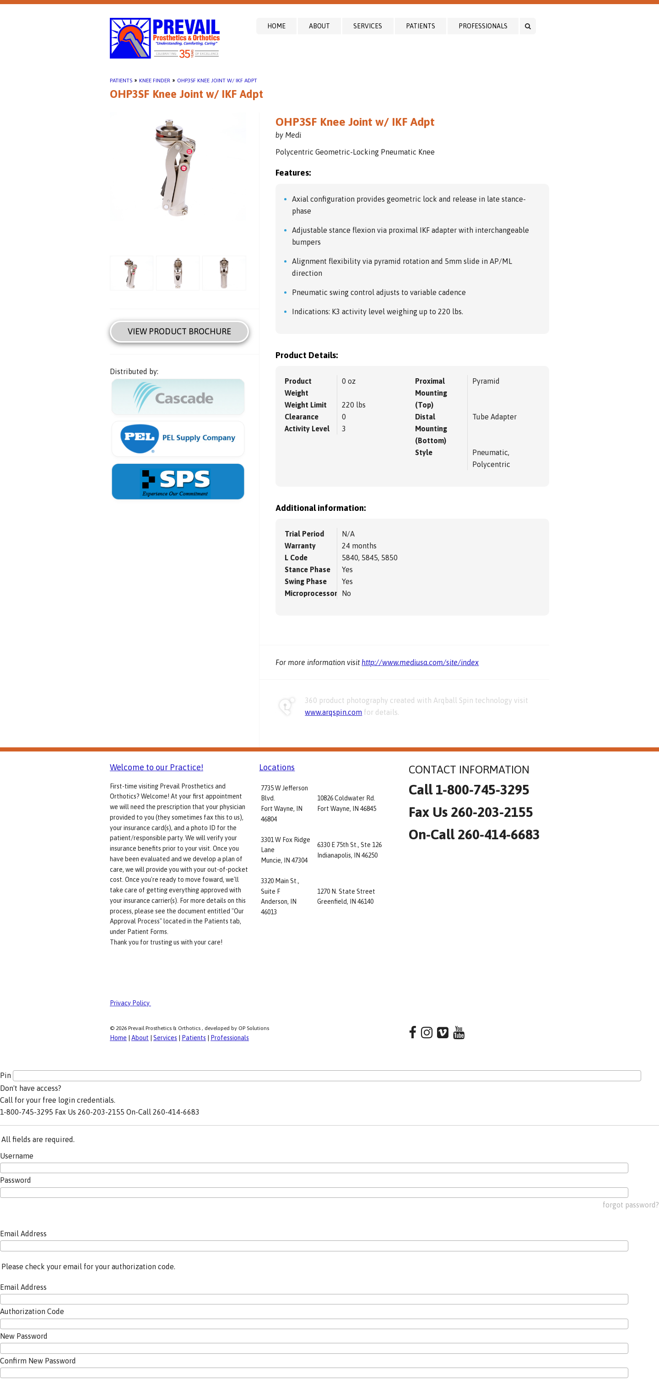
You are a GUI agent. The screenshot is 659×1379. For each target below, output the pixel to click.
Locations (277, 767)
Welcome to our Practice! (156, 767)
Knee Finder (154, 80)
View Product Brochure (179, 331)
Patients (420, 26)
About (319, 26)
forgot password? (631, 1205)
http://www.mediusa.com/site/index (420, 662)
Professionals (483, 26)
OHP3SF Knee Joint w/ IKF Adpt (217, 80)
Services (367, 26)
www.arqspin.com (333, 712)
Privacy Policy (130, 1003)
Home (276, 26)
